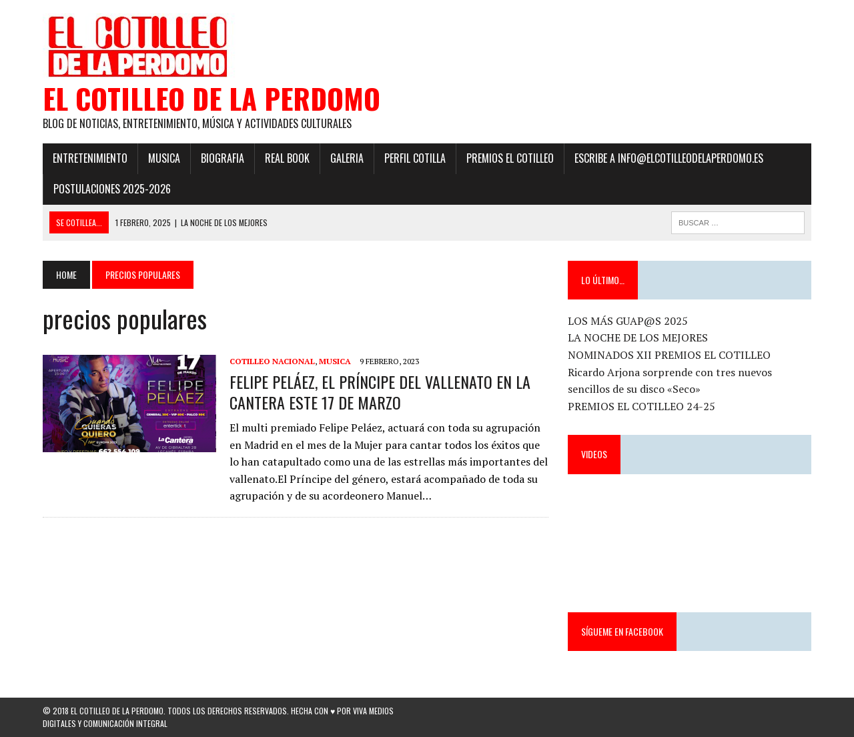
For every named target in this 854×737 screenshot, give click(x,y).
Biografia (222, 158)
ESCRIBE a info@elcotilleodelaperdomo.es (668, 158)
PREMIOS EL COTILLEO (510, 158)
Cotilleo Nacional (272, 361)
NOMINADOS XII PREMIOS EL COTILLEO (669, 354)
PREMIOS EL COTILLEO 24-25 (641, 406)
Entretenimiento (90, 158)
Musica (164, 158)
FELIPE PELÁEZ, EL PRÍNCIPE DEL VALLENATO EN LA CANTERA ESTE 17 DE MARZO (380, 392)
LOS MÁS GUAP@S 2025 (628, 320)
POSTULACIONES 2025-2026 (112, 189)
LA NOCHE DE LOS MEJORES (638, 337)
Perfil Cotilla (415, 158)
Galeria (347, 158)
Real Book (287, 158)
